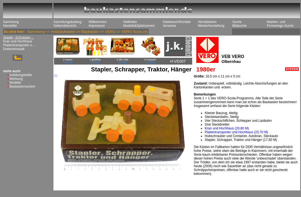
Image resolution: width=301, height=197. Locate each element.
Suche (237, 22)
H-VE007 (178, 61)
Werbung (15, 79)
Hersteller (10, 26)
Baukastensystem (22, 86)
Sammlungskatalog (67, 22)
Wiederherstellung (211, 26)
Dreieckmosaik (14, 49)
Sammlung (11, 22)
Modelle (15, 83)
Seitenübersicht (64, 26)
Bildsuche (239, 26)
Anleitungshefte (20, 75)
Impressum (97, 26)
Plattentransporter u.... (19, 45)
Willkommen (97, 22)
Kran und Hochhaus (17, 41)
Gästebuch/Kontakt (177, 22)
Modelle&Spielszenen (139, 26)
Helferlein (130, 22)
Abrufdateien (207, 22)
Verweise (169, 26)
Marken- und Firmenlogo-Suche (280, 24)
